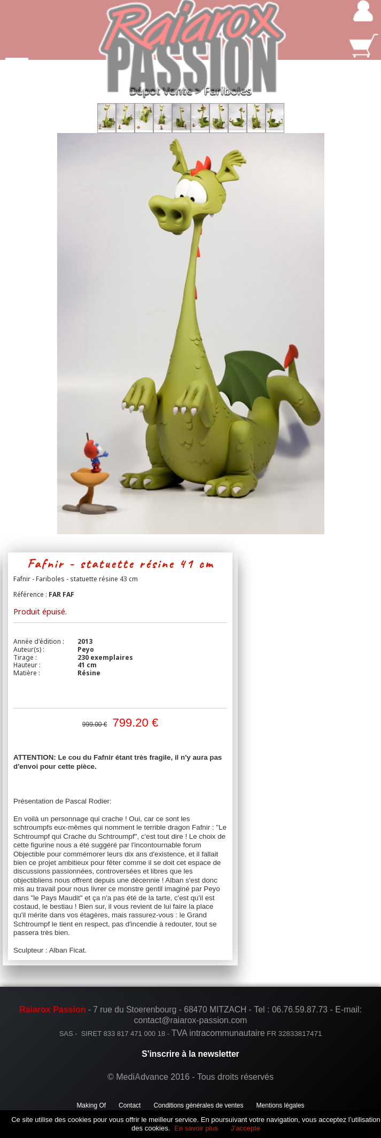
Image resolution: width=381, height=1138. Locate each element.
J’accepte (245, 1128)
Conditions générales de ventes (198, 1105)
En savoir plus (196, 1128)
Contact (130, 1105)
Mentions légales (280, 1105)
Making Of (91, 1105)
